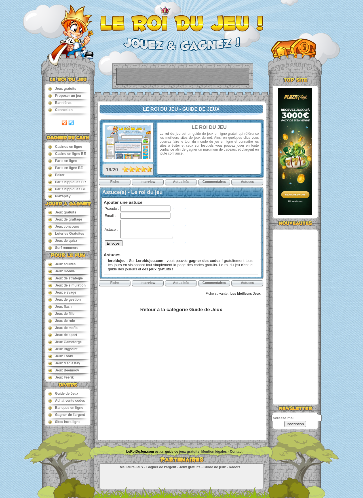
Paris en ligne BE (65, 168)
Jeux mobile (61, 271)
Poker (56, 175)
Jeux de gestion (64, 299)
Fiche (114, 182)
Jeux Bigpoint (62, 349)
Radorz (234, 467)
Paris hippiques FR (67, 182)
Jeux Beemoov (63, 370)
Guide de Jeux (63, 393)
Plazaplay (59, 196)
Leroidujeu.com (149, 260)
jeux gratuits (160, 269)
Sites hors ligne (64, 422)
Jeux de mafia (62, 328)
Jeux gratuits (62, 88)
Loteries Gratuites (66, 233)
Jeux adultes (62, 264)
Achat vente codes (66, 400)
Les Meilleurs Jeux (245, 294)
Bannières (59, 103)
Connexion (60, 110)
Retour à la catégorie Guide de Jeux (181, 309)
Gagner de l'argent (66, 414)
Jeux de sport (62, 335)
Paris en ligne (62, 161)
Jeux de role (61, 321)
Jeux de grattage (65, 219)
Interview (147, 182)
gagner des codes (205, 260)
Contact (236, 452)
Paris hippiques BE (67, 189)
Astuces (247, 182)
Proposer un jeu (64, 95)
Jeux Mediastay (64, 363)
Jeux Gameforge (65, 342)
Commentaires (214, 182)
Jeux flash (60, 306)
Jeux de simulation (67, 285)
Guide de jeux (214, 467)
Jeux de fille (61, 313)
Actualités (181, 182)
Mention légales (214, 452)
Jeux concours (63, 226)
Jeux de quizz (62, 240)
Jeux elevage (62, 292)
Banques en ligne (65, 407)
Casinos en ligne (65, 146)
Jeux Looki (60, 356)
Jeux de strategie (65, 278)
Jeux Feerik (61, 377)
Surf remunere (63, 247)
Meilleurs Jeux (131, 467)
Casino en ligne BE (67, 153)
